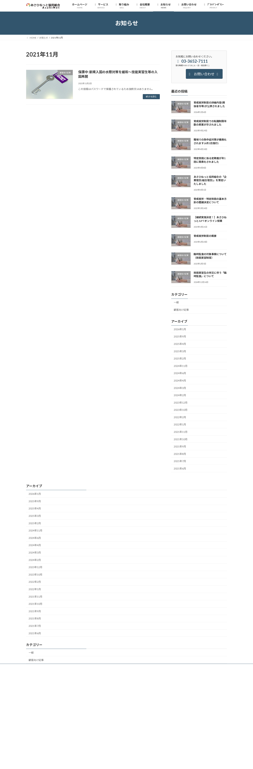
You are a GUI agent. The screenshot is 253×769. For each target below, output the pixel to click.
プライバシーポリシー (40, 667)
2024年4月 (180, 380)
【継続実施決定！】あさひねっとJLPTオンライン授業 (210, 219)
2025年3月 (180, 351)
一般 (176, 302)
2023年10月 (180, 410)
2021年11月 (180, 431)
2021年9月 (180, 446)
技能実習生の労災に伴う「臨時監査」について (210, 274)
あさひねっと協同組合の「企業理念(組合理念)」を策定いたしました (210, 180)
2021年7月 (180, 461)
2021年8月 (180, 453)
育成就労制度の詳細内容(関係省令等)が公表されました (209, 104)
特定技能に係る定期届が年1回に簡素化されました (209, 160)
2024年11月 (180, 365)
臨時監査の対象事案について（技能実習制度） (210, 256)
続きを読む (151, 96)
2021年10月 (180, 439)
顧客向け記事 (181, 309)
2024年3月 (180, 387)
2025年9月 (180, 336)
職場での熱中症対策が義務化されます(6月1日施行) (210, 141)
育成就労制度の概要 (205, 235)
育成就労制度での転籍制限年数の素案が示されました (210, 123)
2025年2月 (180, 358)
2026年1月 (180, 329)
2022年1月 (180, 424)
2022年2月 (180, 417)
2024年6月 (180, 373)
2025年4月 (180, 343)
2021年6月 (180, 468)
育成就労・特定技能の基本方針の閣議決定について (210, 200)
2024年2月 (180, 395)
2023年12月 (180, 402)
